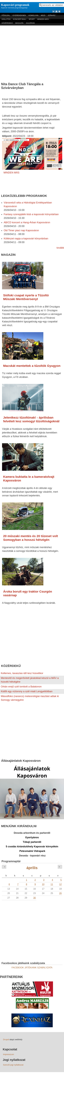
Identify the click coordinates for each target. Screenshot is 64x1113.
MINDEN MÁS (43, 19)
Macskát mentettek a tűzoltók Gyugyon (31, 366)
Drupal (6, 1039)
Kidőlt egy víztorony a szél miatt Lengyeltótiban (26, 691)
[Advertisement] (26, 52)
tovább (60, 247)
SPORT (32, 19)
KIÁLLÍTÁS (6, 19)
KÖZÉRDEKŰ (7, 23)
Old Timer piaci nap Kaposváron (21, 230)
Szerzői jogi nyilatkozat (13, 1065)
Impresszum (8, 1054)
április (32, 868)
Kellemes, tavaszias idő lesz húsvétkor (22, 673)
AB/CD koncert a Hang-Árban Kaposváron (27, 222)
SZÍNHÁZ (51, 15)
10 (43, 884)
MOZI (43, 15)
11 (52, 884)
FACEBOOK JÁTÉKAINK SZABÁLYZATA (32, 967)
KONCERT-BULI (19, 19)
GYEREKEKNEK (19, 15)
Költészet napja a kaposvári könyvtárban (26, 238)
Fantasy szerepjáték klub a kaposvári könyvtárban (31, 214)
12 (60, 884)
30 (34, 897)
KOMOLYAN (33, 15)
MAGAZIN (19, 23)
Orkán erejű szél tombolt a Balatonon (21, 686)
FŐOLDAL (6, 15)
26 (60, 893)
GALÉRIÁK (30, 23)
